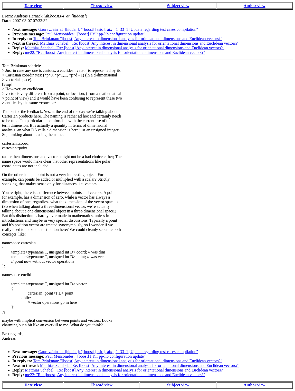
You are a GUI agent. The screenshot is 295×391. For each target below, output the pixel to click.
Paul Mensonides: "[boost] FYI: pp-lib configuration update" (95, 34)
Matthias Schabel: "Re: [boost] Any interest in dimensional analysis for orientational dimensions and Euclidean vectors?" (139, 43)
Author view (254, 6)
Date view (33, 6)
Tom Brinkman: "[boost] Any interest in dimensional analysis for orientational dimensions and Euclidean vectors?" (127, 38)
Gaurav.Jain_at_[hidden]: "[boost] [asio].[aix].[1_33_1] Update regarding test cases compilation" (118, 29)
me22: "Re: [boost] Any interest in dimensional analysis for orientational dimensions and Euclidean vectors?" (115, 52)
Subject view (178, 6)
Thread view (101, 6)
